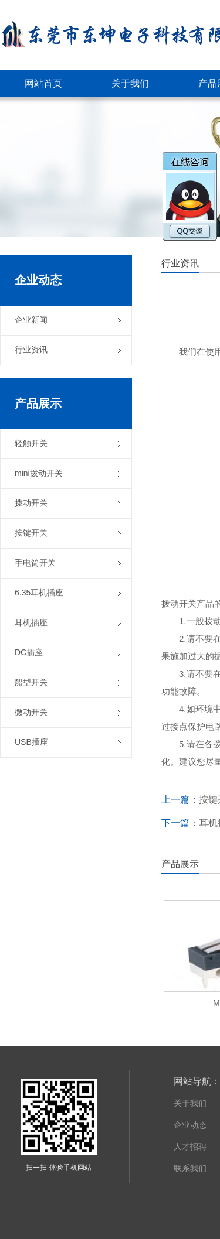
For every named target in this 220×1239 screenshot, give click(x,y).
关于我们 (190, 1103)
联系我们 (190, 1168)
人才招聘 (190, 1146)
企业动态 (190, 1125)
